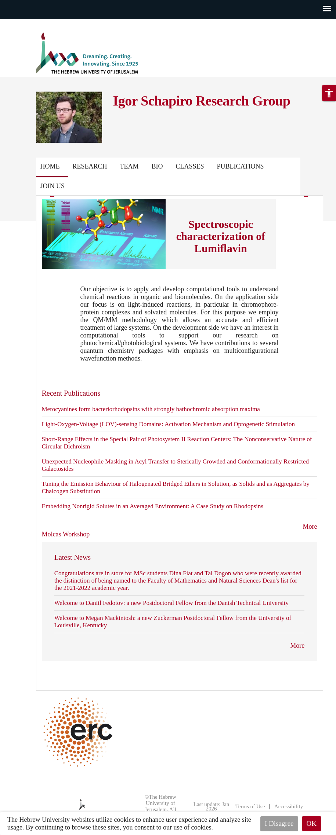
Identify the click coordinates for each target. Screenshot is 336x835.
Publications (63, 186)
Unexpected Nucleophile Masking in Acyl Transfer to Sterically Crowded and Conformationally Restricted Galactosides (175, 465)
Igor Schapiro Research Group (201, 100)
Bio (157, 166)
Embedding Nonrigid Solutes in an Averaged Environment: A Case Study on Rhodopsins (153, 506)
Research (90, 166)
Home (50, 166)
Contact (281, 166)
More (310, 526)
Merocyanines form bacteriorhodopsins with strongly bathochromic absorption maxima (151, 409)
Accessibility (288, 806)
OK (312, 823)
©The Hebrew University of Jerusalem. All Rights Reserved (157, 806)
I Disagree (279, 823)
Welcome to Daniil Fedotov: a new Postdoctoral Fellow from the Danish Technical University (171, 602)
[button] (329, 103)
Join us (112, 186)
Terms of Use (250, 806)
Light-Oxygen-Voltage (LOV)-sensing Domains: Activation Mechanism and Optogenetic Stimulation (168, 424)
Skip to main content (27, 23)
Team (129, 166)
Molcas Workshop (66, 534)
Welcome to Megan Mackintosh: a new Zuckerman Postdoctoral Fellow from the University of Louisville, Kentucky (172, 621)
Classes (190, 166)
